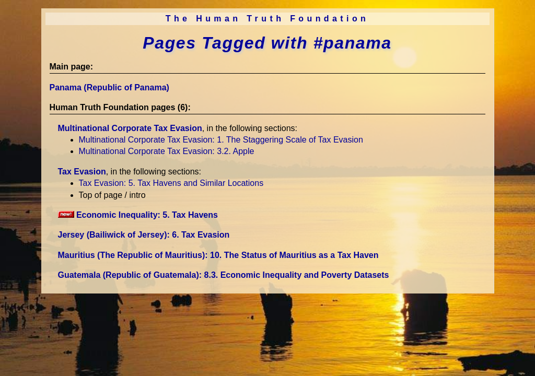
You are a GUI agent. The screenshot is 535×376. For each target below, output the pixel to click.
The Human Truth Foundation (267, 18)
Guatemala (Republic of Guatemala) (223, 275)
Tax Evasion (82, 171)
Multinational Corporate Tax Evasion (130, 128)
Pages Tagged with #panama (267, 42)
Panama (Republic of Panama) (109, 87)
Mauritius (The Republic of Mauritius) (218, 255)
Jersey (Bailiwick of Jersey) (144, 234)
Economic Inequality (138, 214)
